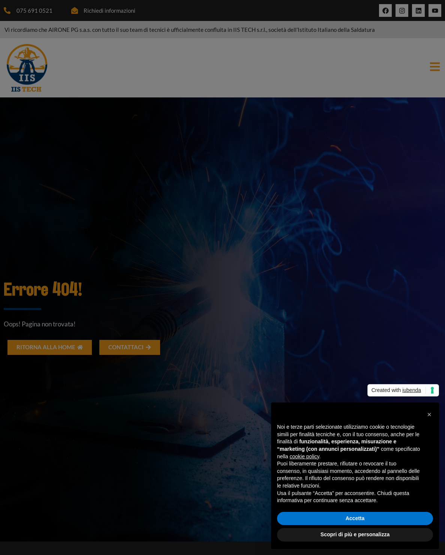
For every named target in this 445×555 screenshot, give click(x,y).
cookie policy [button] (304, 456)
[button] (429, 414)
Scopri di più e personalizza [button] (355, 534)
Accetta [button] (355, 518)
